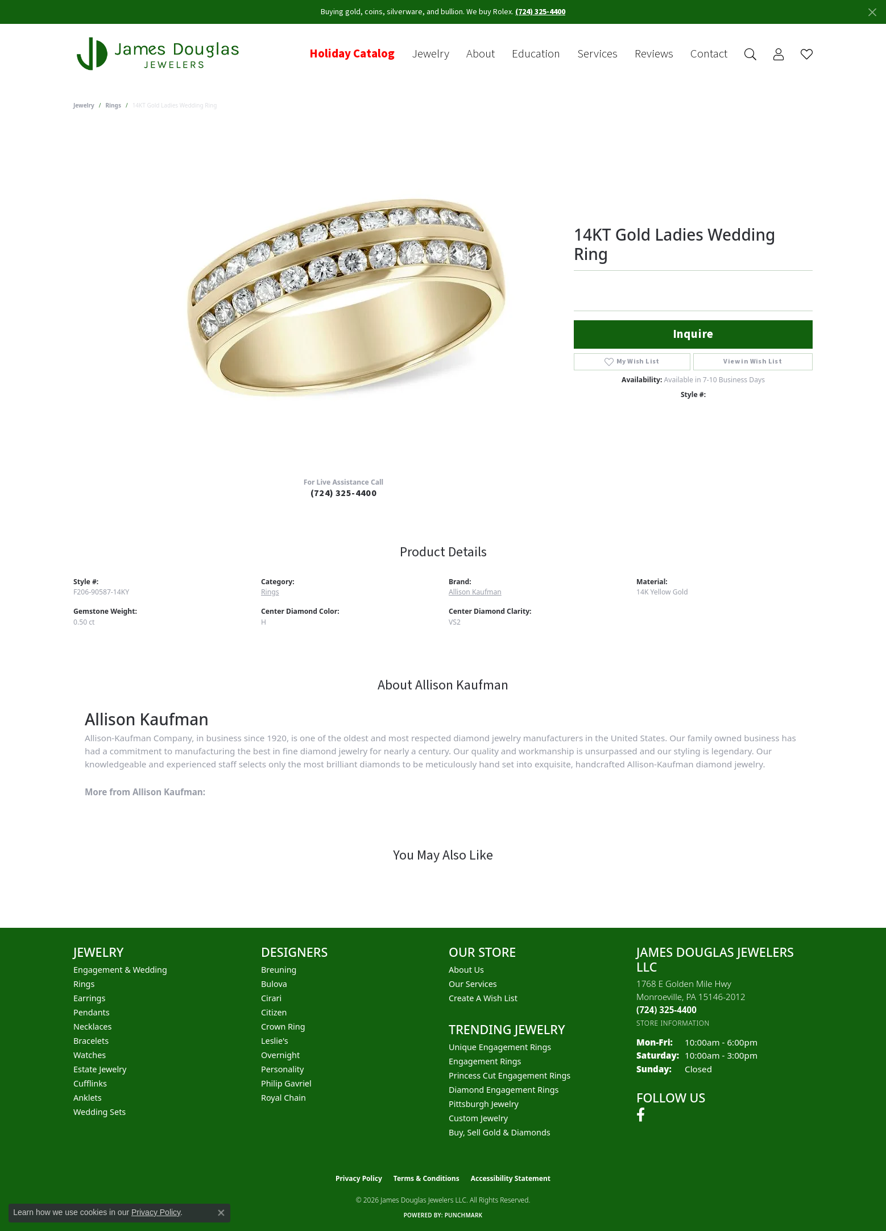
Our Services (473, 983)
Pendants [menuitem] (91, 1012)
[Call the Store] (666, 1009)
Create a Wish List (483, 998)
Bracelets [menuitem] (91, 1040)
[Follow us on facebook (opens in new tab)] (640, 1115)
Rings (113, 105)
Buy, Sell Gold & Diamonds (499, 1132)
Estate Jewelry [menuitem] (99, 1069)
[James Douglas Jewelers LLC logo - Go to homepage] (160, 53)
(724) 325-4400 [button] (540, 12)
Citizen (274, 1012)
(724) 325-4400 (343, 493)
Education (536, 54)
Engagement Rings (485, 1061)
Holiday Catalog (352, 54)
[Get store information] (673, 1023)
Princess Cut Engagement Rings (509, 1075)
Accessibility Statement (510, 1178)
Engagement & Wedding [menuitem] (120, 969)
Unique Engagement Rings (500, 1047)
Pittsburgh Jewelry (484, 1103)
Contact (708, 54)
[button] (750, 54)
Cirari (271, 998)
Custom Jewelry (478, 1118)
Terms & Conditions (426, 1178)
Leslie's (274, 1040)
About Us (466, 969)
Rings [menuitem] (83, 983)
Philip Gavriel (286, 1083)
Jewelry (430, 54)
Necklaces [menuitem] (92, 1026)
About (480, 54)
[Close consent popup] (221, 1212)
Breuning (278, 969)
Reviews (654, 54)
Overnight (280, 1055)
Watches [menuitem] (89, 1055)
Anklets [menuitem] (87, 1097)
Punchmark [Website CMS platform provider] (464, 1215)
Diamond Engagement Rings (503, 1089)
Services (597, 54)
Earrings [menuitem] (89, 998)
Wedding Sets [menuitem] (99, 1111)
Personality (282, 1069)
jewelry (83, 105)
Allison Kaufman (475, 592)
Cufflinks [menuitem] (90, 1083)
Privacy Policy (359, 1178)
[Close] (872, 12)
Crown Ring (283, 1026)
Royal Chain (283, 1097)
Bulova (274, 983)
